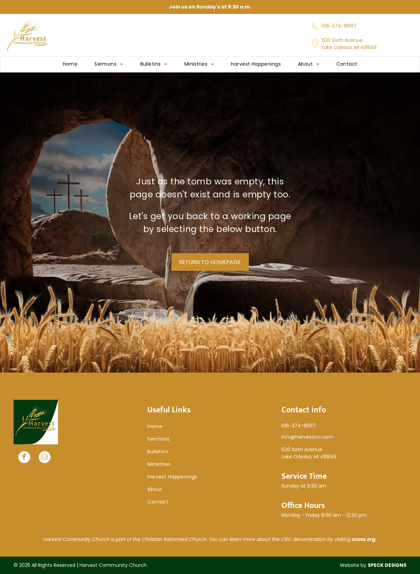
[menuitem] (70, 64)
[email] (45, 458)
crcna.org (364, 539)
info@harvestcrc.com (307, 436)
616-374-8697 (339, 25)
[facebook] (24, 458)
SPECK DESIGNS (387, 565)
